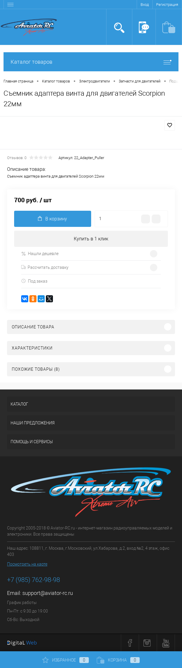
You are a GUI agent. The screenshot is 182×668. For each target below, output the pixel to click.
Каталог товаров (91, 61)
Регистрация (167, 4)
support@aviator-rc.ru (47, 593)
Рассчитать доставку (45, 267)
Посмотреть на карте (27, 564)
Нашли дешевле (40, 253)
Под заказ (34, 281)
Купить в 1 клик (91, 239)
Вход (145, 4)
